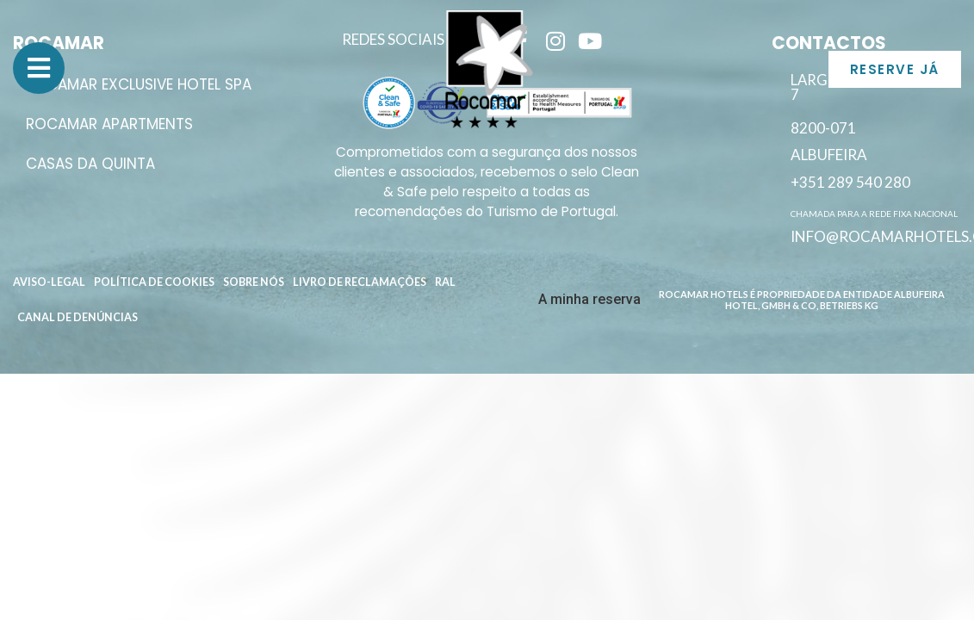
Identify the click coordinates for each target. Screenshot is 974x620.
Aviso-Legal (49, 282)
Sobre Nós (253, 282)
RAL (445, 282)
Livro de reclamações (359, 282)
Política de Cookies (154, 282)
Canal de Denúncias (77, 317)
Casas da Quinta (90, 163)
